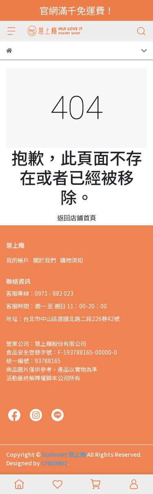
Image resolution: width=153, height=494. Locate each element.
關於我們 (44, 260)
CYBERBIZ (54, 463)
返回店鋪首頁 (76, 217)
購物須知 (71, 260)
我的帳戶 (17, 260)
